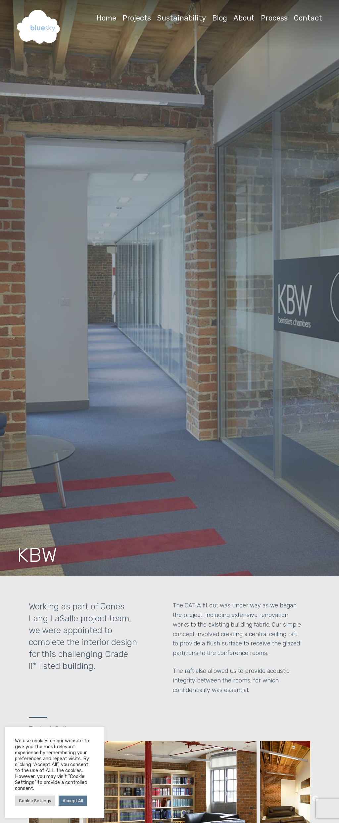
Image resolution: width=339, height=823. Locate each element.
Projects (136, 18)
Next (315, 799)
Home (106, 18)
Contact (308, 18)
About (244, 18)
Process (274, 18)
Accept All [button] (73, 800)
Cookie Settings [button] (35, 800)
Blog (219, 18)
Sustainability (181, 18)
